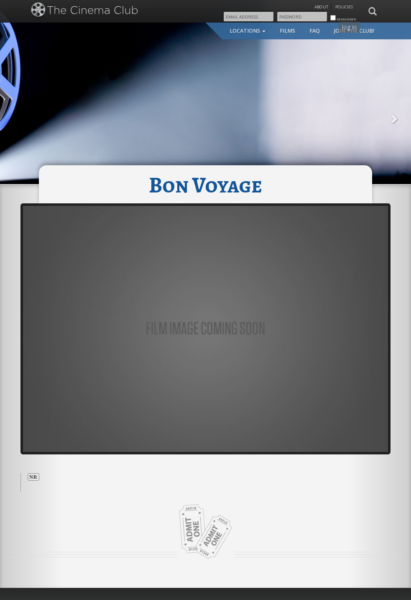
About (321, 7)
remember (343, 18)
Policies (344, 7)
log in (349, 27)
